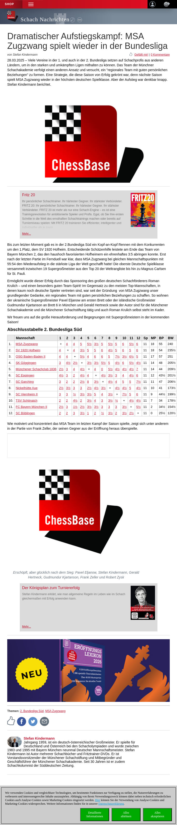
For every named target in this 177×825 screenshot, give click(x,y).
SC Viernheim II (27, 394)
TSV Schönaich (26, 400)
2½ (75, 363)
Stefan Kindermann (39, 738)
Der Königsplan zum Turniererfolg (51, 588)
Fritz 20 (28, 195)
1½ (75, 407)
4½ (110, 350)
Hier (97, 800)
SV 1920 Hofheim (28, 350)
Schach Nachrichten (45, 19)
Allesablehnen (126, 814)
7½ (117, 356)
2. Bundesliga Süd (31, 711)
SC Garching (25, 381)
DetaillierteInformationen (94, 814)
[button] (30, 4)
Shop (9, 4)
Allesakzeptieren (157, 814)
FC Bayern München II (31, 407)
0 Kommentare (160, 54)
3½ (96, 344)
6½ (131, 356)
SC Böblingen (25, 413)
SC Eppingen (25, 375)
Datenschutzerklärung (111, 803)
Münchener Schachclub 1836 (36, 369)
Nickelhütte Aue (26, 388)
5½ (89, 344)
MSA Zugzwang (27, 344)
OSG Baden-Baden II (30, 356)
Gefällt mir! (141, 54)
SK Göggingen (26, 363)
